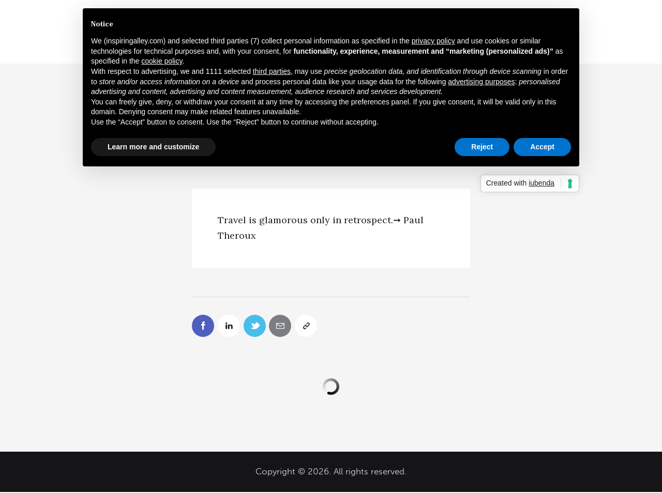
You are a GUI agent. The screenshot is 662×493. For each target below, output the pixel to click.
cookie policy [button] (161, 61)
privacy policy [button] (433, 41)
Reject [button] (482, 147)
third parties (272, 71)
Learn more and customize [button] (153, 147)
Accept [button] (542, 147)
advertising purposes (481, 82)
